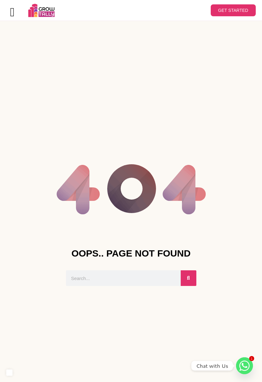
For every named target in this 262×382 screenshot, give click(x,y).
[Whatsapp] (244, 365)
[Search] (188, 279)
